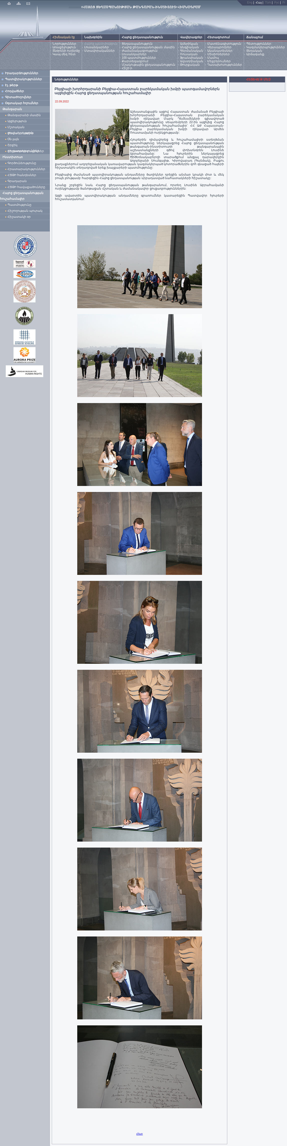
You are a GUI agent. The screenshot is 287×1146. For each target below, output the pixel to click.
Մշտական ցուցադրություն (20, 127)
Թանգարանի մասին (24, 115)
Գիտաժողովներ (18, 97)
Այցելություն (17, 121)
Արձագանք (255, 54)
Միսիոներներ (218, 54)
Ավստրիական (191, 61)
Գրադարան (17, 181)
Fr (283, 2)
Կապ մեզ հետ (64, 54)
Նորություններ (64, 43)
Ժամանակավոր (21, 133)
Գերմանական (191, 50)
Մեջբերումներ (219, 61)
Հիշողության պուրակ (25, 211)
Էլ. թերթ (11, 85)
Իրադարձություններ (21, 73)
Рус (276, 2)
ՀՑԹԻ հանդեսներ (23, 175)
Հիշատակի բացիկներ (27, 151)
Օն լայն (14, 139)
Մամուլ (213, 57)
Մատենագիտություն (224, 43)
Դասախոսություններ (224, 64)
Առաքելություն (64, 47)
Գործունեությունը (22, 163)
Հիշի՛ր (127, 68)
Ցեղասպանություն (137, 43)
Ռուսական (189, 54)
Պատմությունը (20, 205)
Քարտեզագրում (135, 61)
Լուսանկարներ (96, 47)
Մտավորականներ (99, 50)
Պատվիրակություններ (23, 79)
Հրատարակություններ (26, 169)
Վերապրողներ (219, 47)
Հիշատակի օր (19, 217)
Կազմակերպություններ (265, 47)
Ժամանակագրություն (140, 50)
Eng (249, 2)
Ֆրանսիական (191, 57)
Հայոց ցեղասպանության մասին (148, 47)
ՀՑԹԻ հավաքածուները (26, 187)
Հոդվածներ (14, 91)
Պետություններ (258, 43)
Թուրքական (190, 64)
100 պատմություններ (139, 57)
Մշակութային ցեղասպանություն (148, 64)
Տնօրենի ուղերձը (66, 50)
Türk (268, 2)
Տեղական (254, 50)
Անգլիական (189, 47)
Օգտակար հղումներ (21, 103)
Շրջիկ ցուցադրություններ (24, 145)
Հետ (139, 1133)
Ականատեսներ (219, 50)
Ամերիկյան (189, 43)
